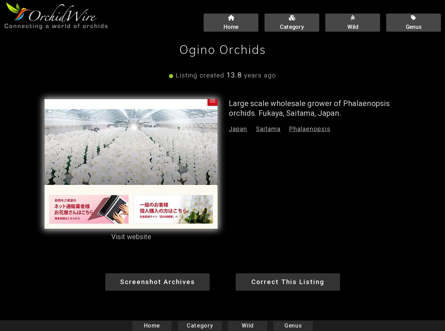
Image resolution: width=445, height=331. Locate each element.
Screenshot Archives (157, 282)
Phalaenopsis (310, 128)
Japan (238, 128)
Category (200, 325)
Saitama (268, 128)
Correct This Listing (287, 282)
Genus (292, 325)
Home (152, 325)
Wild (247, 325)
